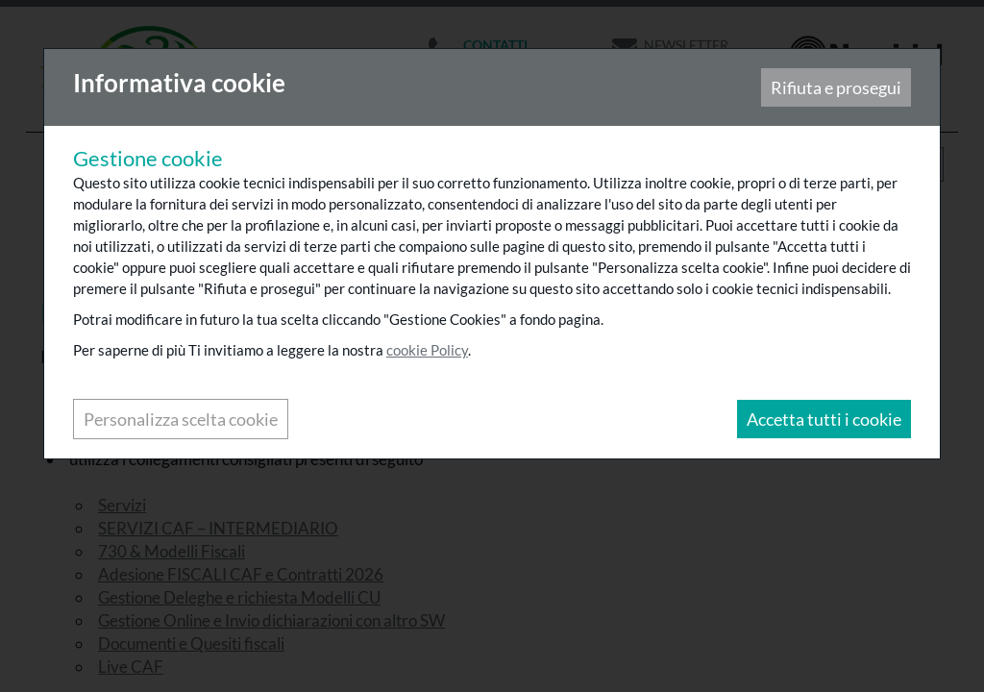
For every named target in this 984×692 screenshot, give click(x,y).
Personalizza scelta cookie (182, 420)
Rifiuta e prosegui (835, 88)
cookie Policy (428, 350)
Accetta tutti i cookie (823, 420)
